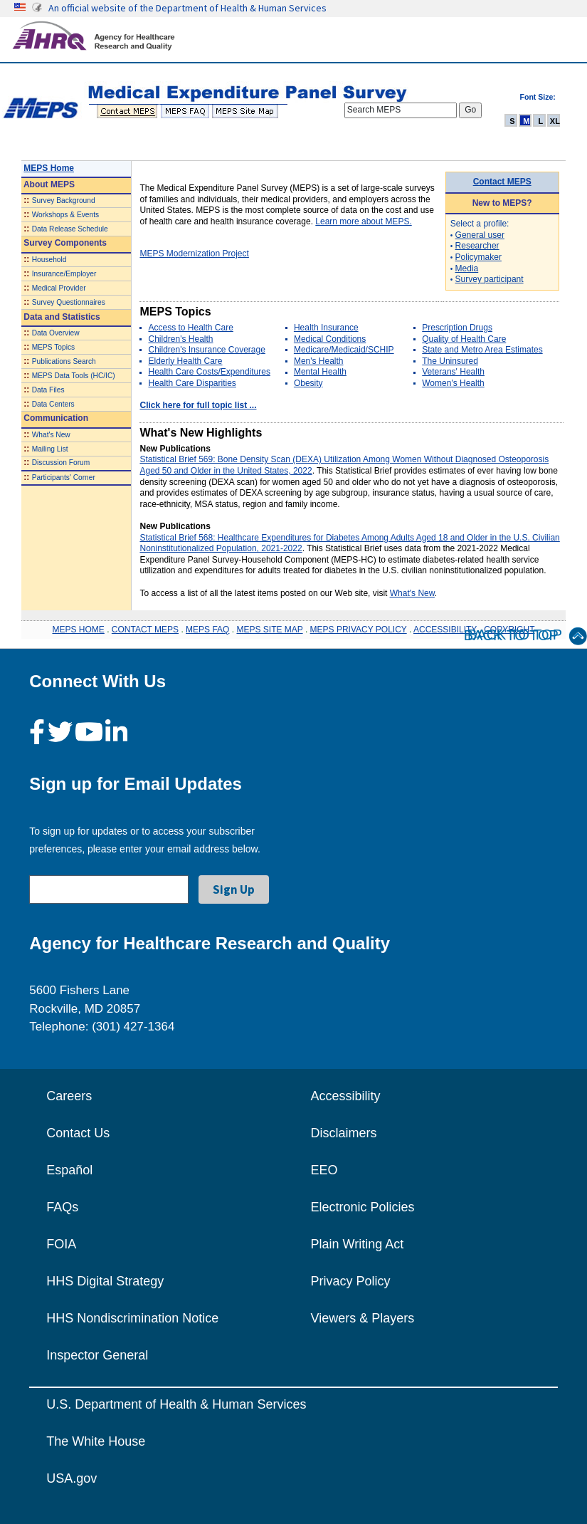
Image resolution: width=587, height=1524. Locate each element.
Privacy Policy (351, 1281)
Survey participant (489, 279)
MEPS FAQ (207, 630)
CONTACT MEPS (145, 630)
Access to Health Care (190, 328)
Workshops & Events (65, 215)
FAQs (62, 1207)
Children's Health (180, 339)
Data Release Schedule (70, 229)
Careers (69, 1096)
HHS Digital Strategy (105, 1281)
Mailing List (50, 449)
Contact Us (78, 1133)
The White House (95, 1441)
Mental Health (320, 372)
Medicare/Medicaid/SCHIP (344, 350)
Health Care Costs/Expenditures (209, 372)
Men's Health (319, 361)
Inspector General (97, 1355)
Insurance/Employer (64, 274)
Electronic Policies (363, 1207)
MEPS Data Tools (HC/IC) (73, 376)
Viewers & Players (363, 1318)
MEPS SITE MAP (269, 630)
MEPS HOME (78, 630)
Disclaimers (344, 1133)
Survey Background (63, 200)
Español (69, 1170)
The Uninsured (450, 361)
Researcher (477, 246)
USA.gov (71, 1478)
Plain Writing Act (357, 1244)
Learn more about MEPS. (363, 221)
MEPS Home (48, 168)
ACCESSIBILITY (445, 630)
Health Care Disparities (192, 383)
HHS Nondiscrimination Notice (132, 1318)
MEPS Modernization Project (193, 254)
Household (49, 259)
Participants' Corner (63, 477)
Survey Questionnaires (68, 302)
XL (555, 121)
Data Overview (56, 333)
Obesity (308, 383)
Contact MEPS (502, 182)
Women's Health (453, 383)
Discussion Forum (61, 462)
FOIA (61, 1244)
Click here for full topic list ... (197, 405)
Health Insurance (326, 328)
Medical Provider (59, 288)
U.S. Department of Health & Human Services (176, 1404)
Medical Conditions (330, 339)
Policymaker (478, 257)
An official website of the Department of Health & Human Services (187, 7)
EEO (324, 1170)
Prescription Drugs (457, 328)
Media (467, 268)
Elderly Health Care (185, 361)
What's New (51, 435)
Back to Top (525, 635)
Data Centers (53, 404)
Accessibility (346, 1096)
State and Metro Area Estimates (482, 350)
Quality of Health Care (464, 339)
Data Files (48, 390)
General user (479, 235)
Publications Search (64, 361)
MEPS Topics (53, 347)
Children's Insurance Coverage (206, 350)
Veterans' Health (453, 372)
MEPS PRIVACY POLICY (358, 630)
